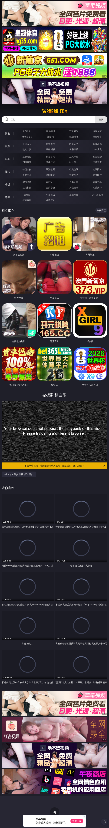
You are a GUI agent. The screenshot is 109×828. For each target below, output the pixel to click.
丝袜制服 (50, 149)
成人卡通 (73, 156)
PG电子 (27, 131)
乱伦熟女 (73, 162)
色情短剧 (50, 200)
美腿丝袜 (27, 174)
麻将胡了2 (27, 136)
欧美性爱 (97, 156)
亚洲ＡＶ (27, 143)
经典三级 (50, 162)
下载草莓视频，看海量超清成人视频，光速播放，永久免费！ (65, 466)
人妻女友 (73, 182)
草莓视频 (73, 194)
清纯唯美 (50, 174)
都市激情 (27, 182)
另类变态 (97, 162)
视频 (7, 146)
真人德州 (50, 131)
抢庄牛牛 (97, 136)
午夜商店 (50, 194)
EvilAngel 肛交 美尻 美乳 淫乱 (18, 474)
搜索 (101, 119)
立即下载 (76, 820)
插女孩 (27, 194)
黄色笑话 (73, 187)
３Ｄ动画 (97, 143)
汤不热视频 (97, 194)
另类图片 (97, 174)
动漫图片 (97, 169)
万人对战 (73, 131)
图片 (7, 171)
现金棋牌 (73, 136)
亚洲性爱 (27, 156)
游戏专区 (97, 131)
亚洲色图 (50, 169)
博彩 (7, 133)
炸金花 (50, 136)
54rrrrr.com (54, 111)
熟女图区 (73, 174)
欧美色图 (73, 169)
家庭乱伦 (50, 182)
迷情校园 (27, 187)
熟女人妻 (27, 149)
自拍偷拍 (50, 143)
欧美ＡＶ (73, 143)
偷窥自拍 (27, 169)
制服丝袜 (27, 162)
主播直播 (73, 149)
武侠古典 (97, 182)
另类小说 (50, 187)
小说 (7, 184)
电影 (7, 159)
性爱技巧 (97, 187)
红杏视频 (27, 200)
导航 (7, 197)
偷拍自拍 (50, 156)
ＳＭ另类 (97, 149)
